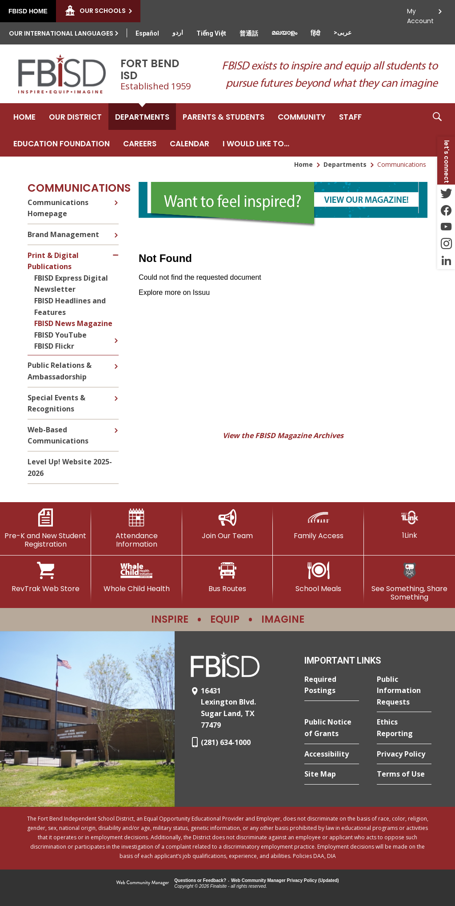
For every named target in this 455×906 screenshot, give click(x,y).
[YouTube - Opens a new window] (446, 227)
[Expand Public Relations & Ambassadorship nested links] (116, 359)
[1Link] (409, 524)
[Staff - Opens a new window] (350, 116)
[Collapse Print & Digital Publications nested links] (116, 250)
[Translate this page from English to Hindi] (315, 33)
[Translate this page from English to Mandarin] (249, 33)
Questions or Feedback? (200, 880)
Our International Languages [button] (61, 33)
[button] (437, 130)
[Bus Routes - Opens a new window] (228, 577)
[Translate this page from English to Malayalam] (284, 32)
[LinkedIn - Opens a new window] (446, 261)
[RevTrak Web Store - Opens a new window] (45, 577)
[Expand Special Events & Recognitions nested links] (116, 391)
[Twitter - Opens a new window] (446, 193)
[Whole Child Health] (137, 577)
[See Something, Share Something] (409, 581)
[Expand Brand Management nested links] (116, 228)
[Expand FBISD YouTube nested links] (116, 334)
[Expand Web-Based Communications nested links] (116, 423)
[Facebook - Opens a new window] (446, 210)
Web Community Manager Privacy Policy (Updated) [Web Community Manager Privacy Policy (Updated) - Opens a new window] (285, 880)
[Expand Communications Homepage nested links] (116, 201)
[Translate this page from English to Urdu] (178, 32)
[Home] (24, 116)
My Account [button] (420, 13)
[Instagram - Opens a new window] (446, 244)
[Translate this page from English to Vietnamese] (211, 33)
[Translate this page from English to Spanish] (147, 33)
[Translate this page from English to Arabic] (342, 32)
